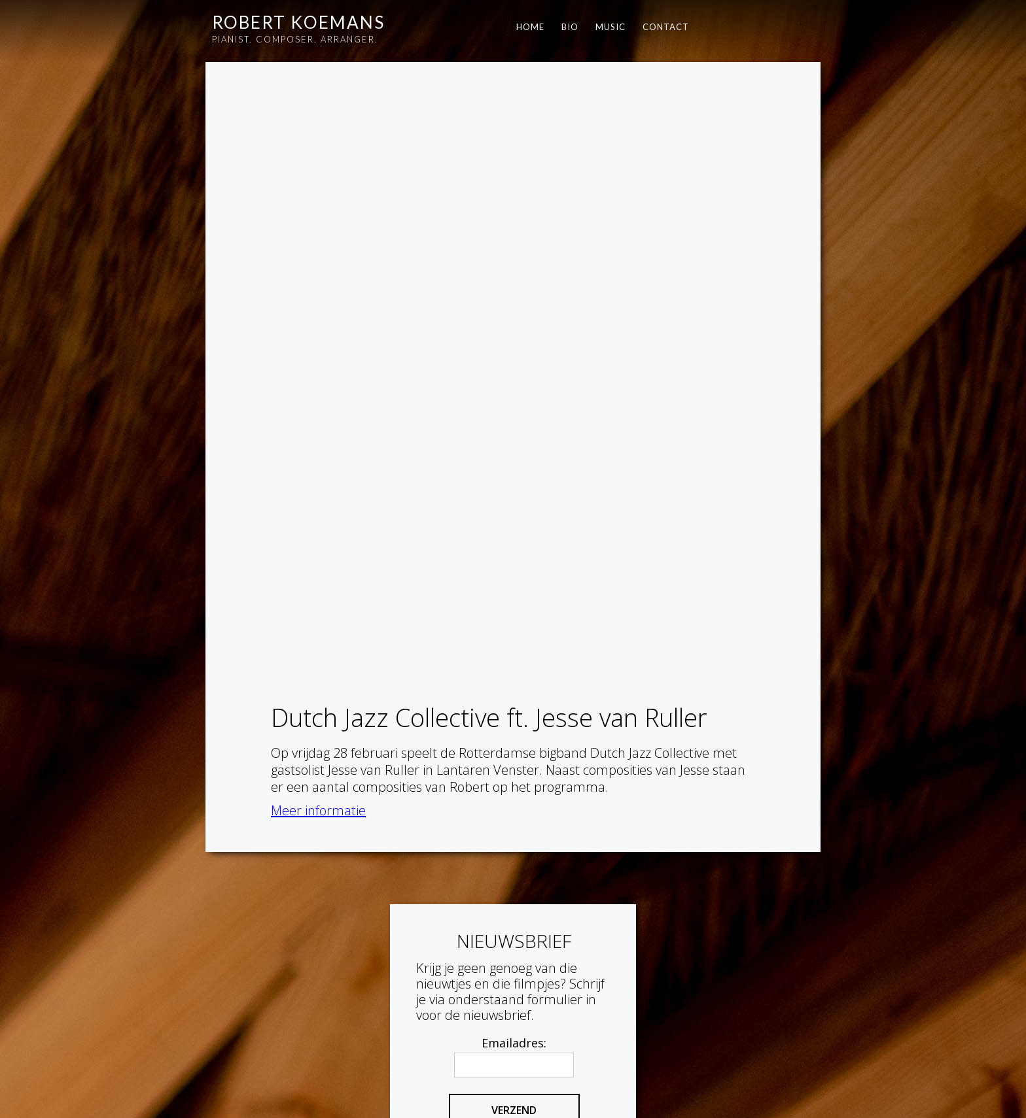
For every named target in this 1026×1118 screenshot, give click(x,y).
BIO (569, 27)
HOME (530, 27)
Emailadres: (514, 906)
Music (610, 27)
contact (666, 27)
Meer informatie (318, 196)
